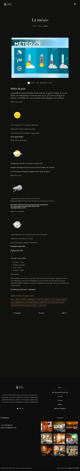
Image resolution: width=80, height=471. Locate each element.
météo (32, 296)
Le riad (60, 396)
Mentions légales (60, 408)
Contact (60, 400)
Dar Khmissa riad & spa (18, 289)
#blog (18, 299)
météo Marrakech (17, 302)
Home (34, 26)
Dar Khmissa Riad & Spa (60, 392)
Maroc (46, 26)
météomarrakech (32, 302)
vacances (42, 305)
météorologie (45, 302)
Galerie (60, 404)
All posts (42, 313)
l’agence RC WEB (73, 468)
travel (34, 305)
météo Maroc (62, 299)
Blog (39, 26)
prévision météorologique (20, 305)
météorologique (58, 302)
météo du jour (50, 299)
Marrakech (32, 289)
